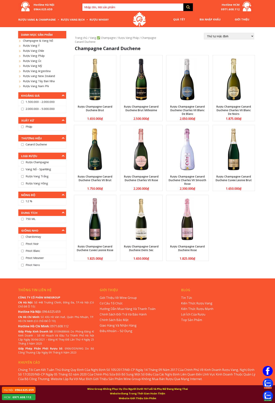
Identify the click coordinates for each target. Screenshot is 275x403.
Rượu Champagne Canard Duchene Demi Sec (141, 248)
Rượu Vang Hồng (37, 183)
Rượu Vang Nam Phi (36, 86)
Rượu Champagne (37, 162)
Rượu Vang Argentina (37, 71)
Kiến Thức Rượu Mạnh (197, 309)
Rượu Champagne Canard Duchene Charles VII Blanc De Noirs (233, 110)
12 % (29, 201)
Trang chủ (81, 38)
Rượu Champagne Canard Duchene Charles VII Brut (95, 178)
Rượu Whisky (99, 19)
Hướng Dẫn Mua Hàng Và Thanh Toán (127, 309)
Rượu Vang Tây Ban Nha (39, 81)
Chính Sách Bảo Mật (114, 320)
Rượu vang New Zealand (39, 76)
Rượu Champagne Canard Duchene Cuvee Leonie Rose (95, 248)
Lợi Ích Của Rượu (193, 314)
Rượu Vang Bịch (74, 19)
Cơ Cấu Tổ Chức (111, 303)
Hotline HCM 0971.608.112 (230, 7)
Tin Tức (186, 298)
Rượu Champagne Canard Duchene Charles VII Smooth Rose (187, 180)
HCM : (17, 397)
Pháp (29, 126)
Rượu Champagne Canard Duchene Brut (95, 108)
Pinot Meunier (35, 258)
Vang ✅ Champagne (103, 38)
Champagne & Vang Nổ (38, 40)
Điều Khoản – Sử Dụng (116, 331)
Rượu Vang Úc (32, 61)
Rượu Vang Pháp (34, 56)
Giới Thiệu (242, 19)
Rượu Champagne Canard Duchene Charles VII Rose (141, 178)
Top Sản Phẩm (191, 320)
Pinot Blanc (33, 251)
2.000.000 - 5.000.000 (40, 109)
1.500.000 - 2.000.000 (40, 102)
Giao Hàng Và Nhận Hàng (118, 325)
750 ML (31, 219)
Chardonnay (33, 236)
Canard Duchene (36, 144)
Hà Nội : (19, 390)
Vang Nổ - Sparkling (38, 169)
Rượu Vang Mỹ (32, 66)
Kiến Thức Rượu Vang (196, 303)
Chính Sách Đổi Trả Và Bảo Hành (123, 314)
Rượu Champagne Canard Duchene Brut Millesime (141, 108)
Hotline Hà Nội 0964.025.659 (44, 7)
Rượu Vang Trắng (37, 176)
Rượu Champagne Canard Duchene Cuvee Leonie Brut (234, 178)
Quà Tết (179, 19)
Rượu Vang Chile (33, 51)
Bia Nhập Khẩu (210, 19)
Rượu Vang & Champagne (39, 19)
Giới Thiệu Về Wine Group (118, 298)
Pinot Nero (33, 265)
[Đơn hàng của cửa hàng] (229, 36)
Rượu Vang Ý (31, 45)
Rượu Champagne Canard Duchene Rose (187, 248)
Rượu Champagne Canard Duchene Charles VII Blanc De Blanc (187, 110)
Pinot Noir (32, 244)
